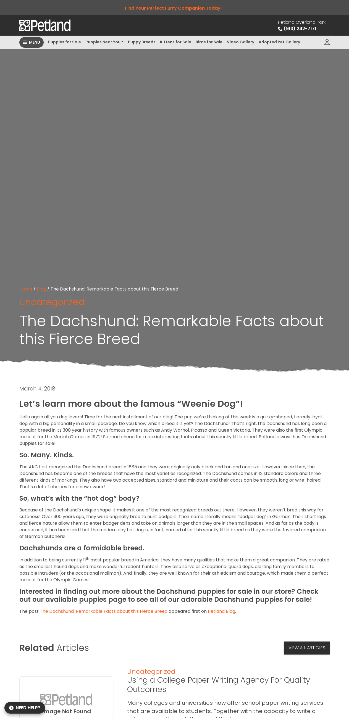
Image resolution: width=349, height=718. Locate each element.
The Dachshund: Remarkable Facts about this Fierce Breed (103, 611)
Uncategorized (52, 302)
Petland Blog (221, 611)
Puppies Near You (102, 42)
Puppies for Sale (64, 42)
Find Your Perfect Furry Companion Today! (174, 8)
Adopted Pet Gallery (279, 42)
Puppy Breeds (142, 42)
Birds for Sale (209, 42)
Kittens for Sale (175, 42)
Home (25, 289)
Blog (41, 289)
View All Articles (306, 648)
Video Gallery (240, 42)
